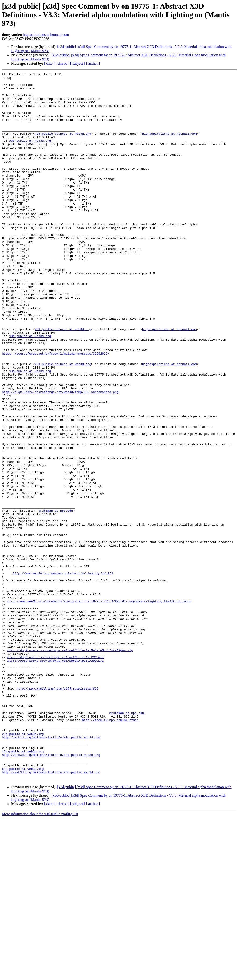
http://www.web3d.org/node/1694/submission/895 (57, 812)
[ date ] (49, 63)
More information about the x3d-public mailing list (40, 955)
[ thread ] (62, 63)
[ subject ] (77, 63)
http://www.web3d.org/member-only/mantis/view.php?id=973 (63, 674)
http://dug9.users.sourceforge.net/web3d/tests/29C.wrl (55, 774)
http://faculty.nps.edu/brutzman (110, 850)
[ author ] (93, 63)
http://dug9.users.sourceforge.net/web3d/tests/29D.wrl (55, 778)
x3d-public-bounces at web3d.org (63, 146)
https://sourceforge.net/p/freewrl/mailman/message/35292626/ (55, 410)
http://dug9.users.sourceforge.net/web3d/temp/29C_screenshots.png (60, 456)
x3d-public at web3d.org (30, 154)
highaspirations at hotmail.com (46, 35)
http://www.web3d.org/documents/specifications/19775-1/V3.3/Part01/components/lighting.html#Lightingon (99, 707)
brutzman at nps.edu (55, 598)
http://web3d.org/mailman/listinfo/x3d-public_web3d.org (51, 870)
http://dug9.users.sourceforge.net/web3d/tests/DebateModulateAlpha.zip (70, 766)
